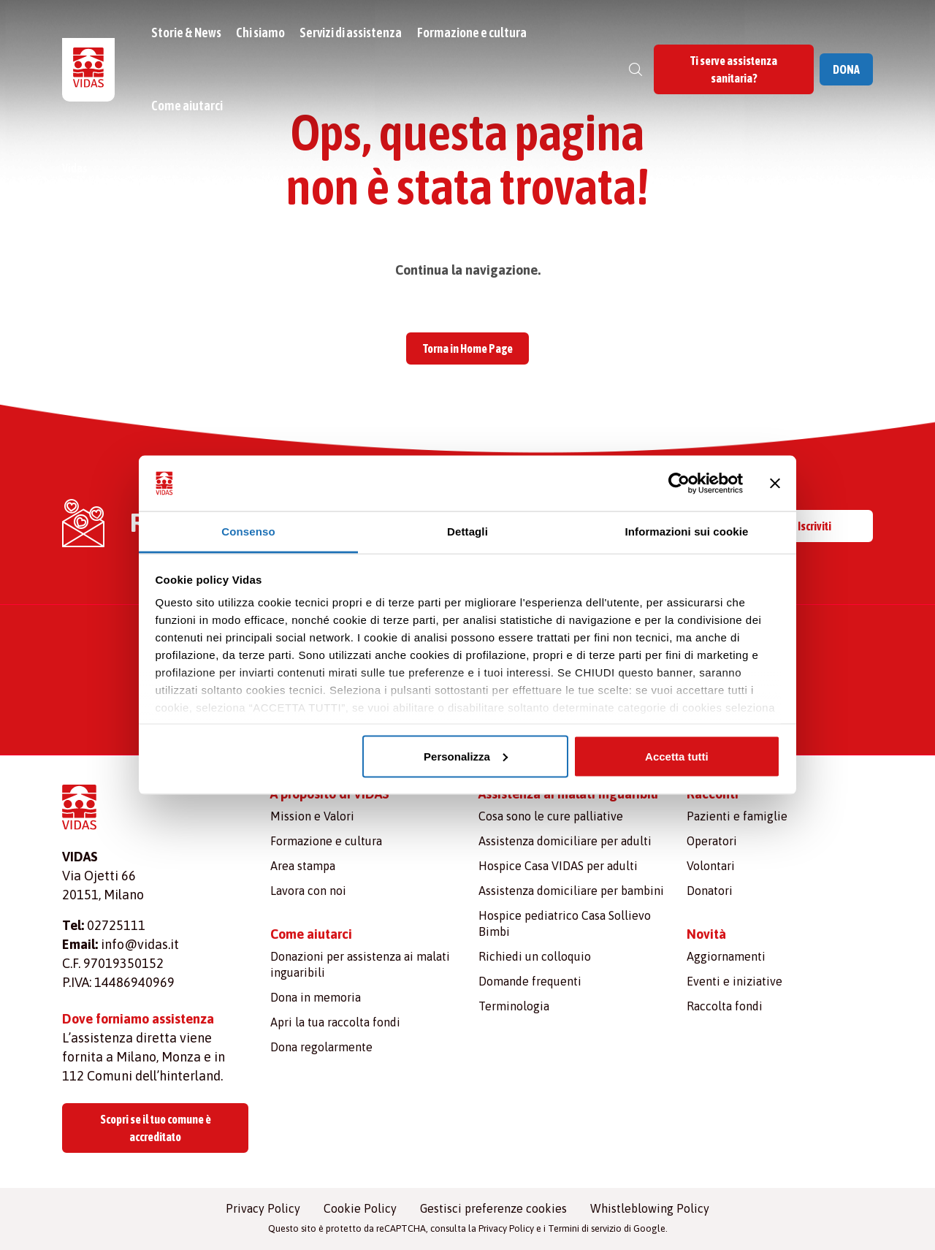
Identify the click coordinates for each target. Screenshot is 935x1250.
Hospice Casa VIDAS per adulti (558, 865)
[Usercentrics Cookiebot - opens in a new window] (679, 483)
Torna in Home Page (468, 348)
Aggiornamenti (726, 956)
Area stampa (302, 865)
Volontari (711, 865)
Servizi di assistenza (353, 32)
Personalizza (466, 756)
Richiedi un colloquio (534, 956)
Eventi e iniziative (734, 981)
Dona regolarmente (321, 1046)
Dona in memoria (315, 997)
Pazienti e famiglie (737, 816)
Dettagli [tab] (467, 531)
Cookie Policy (360, 1208)
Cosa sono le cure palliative (550, 816)
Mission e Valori (312, 816)
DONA (846, 69)
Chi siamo (262, 32)
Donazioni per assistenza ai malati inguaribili (360, 964)
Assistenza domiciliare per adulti (565, 840)
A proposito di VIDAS (329, 793)
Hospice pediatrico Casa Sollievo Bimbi (564, 923)
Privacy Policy (263, 1208)
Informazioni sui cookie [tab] (687, 531)
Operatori (712, 840)
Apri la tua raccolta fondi (335, 1022)
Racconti (713, 793)
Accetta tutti (677, 756)
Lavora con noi (308, 890)
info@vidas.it (140, 944)
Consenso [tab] (248, 531)
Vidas (74, 168)
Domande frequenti (529, 981)
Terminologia (513, 1006)
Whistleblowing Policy (649, 1208)
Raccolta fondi (725, 1006)
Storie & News (188, 32)
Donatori (710, 890)
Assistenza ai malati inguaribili (568, 793)
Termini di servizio (585, 1228)
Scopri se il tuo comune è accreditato (155, 1128)
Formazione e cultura (473, 32)
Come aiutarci (189, 105)
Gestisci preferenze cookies (493, 1208)
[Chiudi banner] (775, 483)
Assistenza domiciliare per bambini (571, 890)
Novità (706, 934)
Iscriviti (814, 526)
